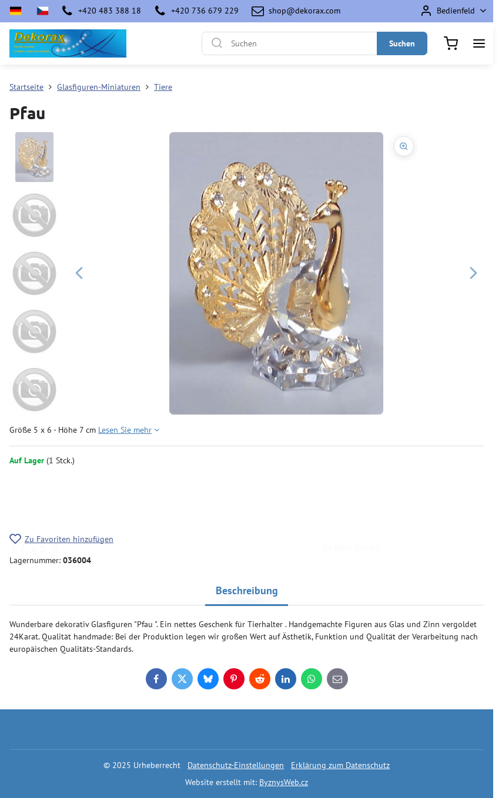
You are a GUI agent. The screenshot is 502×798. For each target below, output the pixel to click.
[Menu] (479, 43)
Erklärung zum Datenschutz (340, 765)
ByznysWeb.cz (283, 782)
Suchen (402, 43)
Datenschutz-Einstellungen (236, 765)
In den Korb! (351, 499)
